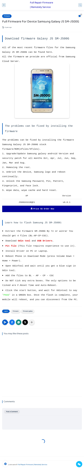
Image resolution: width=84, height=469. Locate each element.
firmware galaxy (27, 311)
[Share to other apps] (31, 322)
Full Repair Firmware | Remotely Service (41, 5)
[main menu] (3, 5)
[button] (12, 322)
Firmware (7, 16)
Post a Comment (12, 411)
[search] (80, 5)
